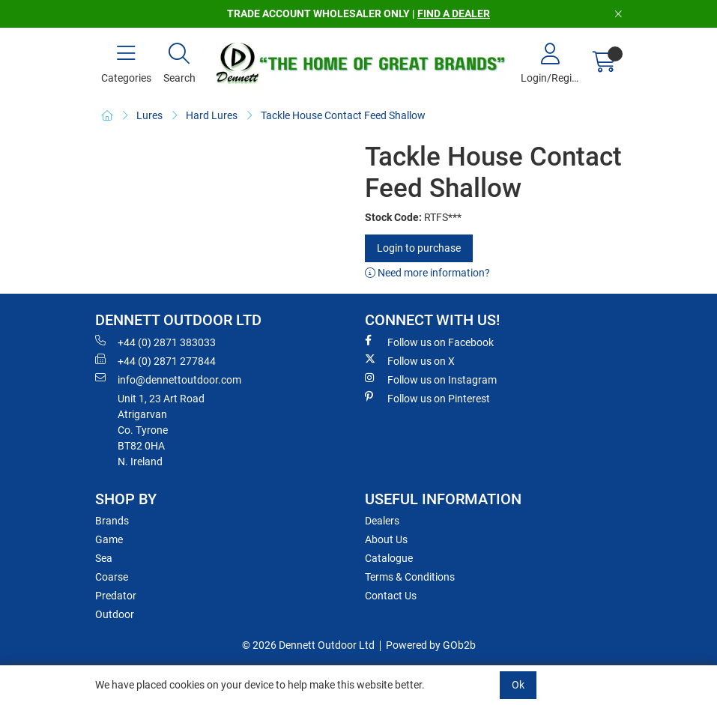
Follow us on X (410, 360)
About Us (386, 539)
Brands (112, 521)
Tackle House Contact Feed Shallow (343, 115)
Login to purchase (419, 248)
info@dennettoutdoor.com (168, 379)
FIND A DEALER (453, 13)
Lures (149, 115)
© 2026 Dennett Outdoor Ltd (308, 645)
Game (109, 539)
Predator (115, 596)
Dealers (382, 521)
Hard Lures (212, 115)
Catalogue (389, 558)
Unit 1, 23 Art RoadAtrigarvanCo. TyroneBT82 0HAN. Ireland (161, 430)
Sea (103, 558)
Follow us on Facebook (429, 341)
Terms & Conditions (410, 577)
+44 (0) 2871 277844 (155, 360)
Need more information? (427, 273)
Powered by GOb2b (431, 645)
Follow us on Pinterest (427, 398)
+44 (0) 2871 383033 (155, 341)
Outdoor (114, 614)
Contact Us (391, 596)
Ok (518, 685)
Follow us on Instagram (431, 379)
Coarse (111, 577)
